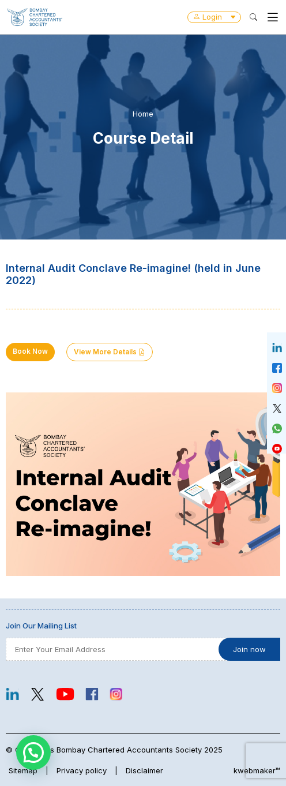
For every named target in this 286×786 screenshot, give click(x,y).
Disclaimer (144, 770)
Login (214, 16)
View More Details (109, 352)
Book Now (30, 351)
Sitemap (23, 770)
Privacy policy (82, 770)
